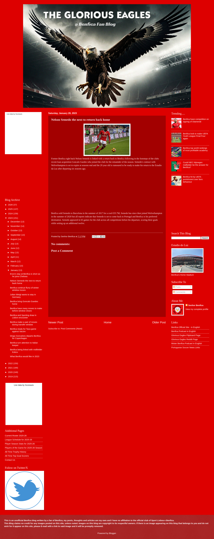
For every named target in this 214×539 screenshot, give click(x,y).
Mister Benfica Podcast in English (186, 343)
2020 (10, 372)
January (14, 270)
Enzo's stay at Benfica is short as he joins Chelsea (25, 275)
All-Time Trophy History (15, 452)
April (12, 257)
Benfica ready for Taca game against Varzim (23, 330)
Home (107, 322)
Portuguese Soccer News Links (185, 347)
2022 (10, 363)
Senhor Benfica (195, 305)
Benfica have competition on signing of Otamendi (196, 120)
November (15, 226)
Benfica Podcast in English (183, 331)
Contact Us (10, 460)
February (14, 266)
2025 (10, 209)
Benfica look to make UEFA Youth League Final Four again (195, 136)
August (13, 239)
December (15, 222)
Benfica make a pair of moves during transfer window (23, 323)
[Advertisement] (107, 190)
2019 (10, 376)
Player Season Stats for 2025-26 (20, 444)
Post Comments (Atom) (71, 329)
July (12, 244)
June (13, 248)
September (15, 235)
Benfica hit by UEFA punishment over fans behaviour (193, 179)
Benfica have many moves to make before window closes (26, 309)
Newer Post (55, 322)
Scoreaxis (18, 114)
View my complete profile (196, 309)
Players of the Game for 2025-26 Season (23, 448)
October (14, 230)
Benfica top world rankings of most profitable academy (195, 149)
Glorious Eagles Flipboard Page (185, 335)
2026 (10, 205)
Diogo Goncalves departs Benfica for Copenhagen (25, 337)
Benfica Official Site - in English (185, 327)
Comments (179, 292)
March (13, 261)
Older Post (159, 322)
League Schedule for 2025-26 (18, 440)
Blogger (112, 533)
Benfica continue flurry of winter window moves (24, 289)
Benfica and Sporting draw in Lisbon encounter (23, 316)
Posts (176, 287)
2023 (10, 218)
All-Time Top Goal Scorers (17, 456)
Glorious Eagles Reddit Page (184, 339)
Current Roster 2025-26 (16, 436)
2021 (10, 368)
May (12, 252)
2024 (10, 213)
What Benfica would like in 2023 (24, 356)
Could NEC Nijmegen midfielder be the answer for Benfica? (195, 164)
